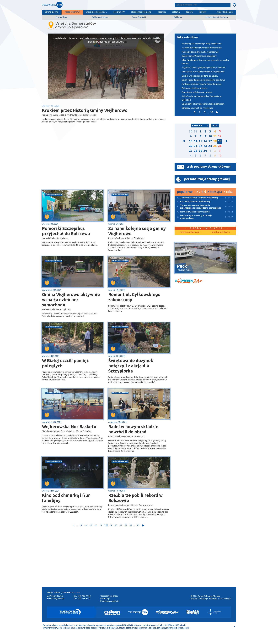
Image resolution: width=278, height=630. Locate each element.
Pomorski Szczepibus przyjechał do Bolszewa (66, 231)
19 (111, 525)
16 (96, 525)
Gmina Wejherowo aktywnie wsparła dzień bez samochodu (71, 299)
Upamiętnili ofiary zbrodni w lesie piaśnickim (203, 104)
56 (138, 525)
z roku (228, 192)
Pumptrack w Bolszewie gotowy (197, 92)
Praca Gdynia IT (139, 17)
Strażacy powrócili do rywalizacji (197, 108)
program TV (119, 12)
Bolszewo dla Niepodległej (194, 88)
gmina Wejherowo (54, 194)
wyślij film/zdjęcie (225, 12)
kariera (189, 12)
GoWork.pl (105, 598)
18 (106, 525)
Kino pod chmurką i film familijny (66, 498)
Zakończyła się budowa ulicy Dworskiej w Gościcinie (201, 98)
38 (211, 112)
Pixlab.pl (227, 599)
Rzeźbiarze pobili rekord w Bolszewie (135, 498)
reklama (176, 12)
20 (116, 525)
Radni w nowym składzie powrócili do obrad (133, 429)
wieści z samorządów (95, 12)
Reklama (178, 17)
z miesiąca (214, 192)
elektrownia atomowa (141, 12)
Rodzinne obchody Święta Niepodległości (201, 84)
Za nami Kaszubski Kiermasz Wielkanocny (202, 47)
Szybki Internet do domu (216, 17)
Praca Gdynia (61, 17)
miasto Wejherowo (54, 393)
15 (91, 525)
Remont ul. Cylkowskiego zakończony (134, 297)
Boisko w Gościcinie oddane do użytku (200, 76)
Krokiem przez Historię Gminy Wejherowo (202, 43)
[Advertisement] (74, 163)
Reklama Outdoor (100, 17)
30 (190, 131)
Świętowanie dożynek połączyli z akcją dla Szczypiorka (130, 365)
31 (195, 131)
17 (101, 525)
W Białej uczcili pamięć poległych (65, 363)
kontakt (202, 12)
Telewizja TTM (215, 599)
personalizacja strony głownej (207, 179)
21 (121, 525)
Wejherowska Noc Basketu (69, 426)
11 (215, 136)
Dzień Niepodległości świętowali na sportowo (203, 80)
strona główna (51, 12)
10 (210, 136)
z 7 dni (201, 192)
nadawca (162, 12)
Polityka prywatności (109, 601)
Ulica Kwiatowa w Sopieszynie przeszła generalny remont (205, 62)
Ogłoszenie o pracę (109, 596)
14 (86, 525)
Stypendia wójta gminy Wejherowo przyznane (203, 67)
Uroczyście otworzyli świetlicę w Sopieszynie (203, 71)
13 (81, 525)
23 (131, 525)
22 (126, 525)
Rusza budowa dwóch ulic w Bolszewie (200, 52)
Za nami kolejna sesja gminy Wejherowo (137, 231)
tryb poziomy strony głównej (208, 166)
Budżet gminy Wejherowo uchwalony (199, 56)
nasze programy (72, 12)
